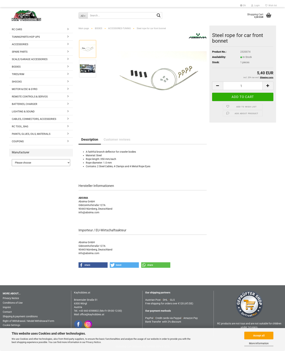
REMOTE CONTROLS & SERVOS (30, 96)
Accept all (259, 335)
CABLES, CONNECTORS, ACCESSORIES (34, 118)
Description (89, 139)
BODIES (16, 66)
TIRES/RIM (18, 74)
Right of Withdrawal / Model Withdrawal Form (28, 320)
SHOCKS (17, 81)
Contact (7, 311)
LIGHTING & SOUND (23, 111)
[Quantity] (243, 86)
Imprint (7, 307)
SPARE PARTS (19, 51)
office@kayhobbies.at (92, 314)
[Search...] (83, 15)
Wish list (271, 5)
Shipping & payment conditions (20, 316)
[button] (242, 5)
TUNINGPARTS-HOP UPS (26, 36)
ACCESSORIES (20, 44)
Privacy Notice (93, 342)
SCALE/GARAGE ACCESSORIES (29, 59)
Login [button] (255, 5)
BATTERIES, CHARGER (24, 104)
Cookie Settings (11, 325)
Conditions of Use (13, 302)
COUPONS (18, 141)
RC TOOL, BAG (20, 126)
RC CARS (17, 29)
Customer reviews (117, 139)
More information (259, 343)
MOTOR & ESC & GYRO (24, 89)
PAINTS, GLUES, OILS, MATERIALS (31, 133)
